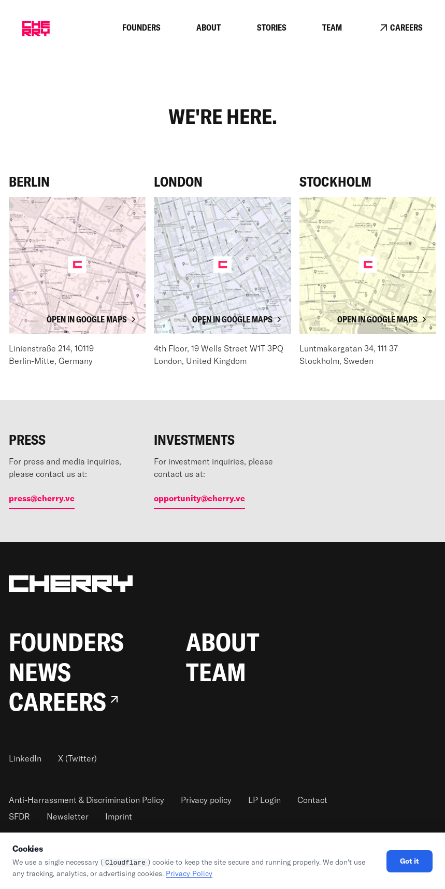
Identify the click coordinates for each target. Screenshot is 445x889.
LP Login (264, 800)
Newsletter (68, 816)
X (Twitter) (77, 758)
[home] (36, 28)
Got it (409, 861)
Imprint (118, 816)
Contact (312, 800)
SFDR (19, 816)
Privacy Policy (189, 873)
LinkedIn (25, 758)
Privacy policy (206, 800)
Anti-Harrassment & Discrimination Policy (86, 800)
